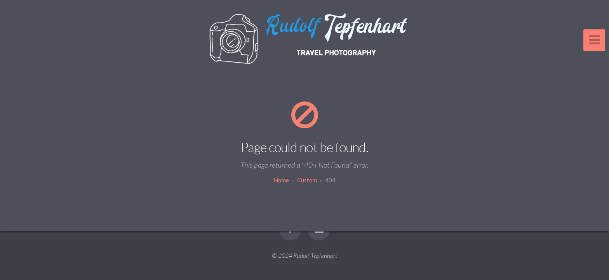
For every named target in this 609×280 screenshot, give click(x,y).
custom (307, 180)
